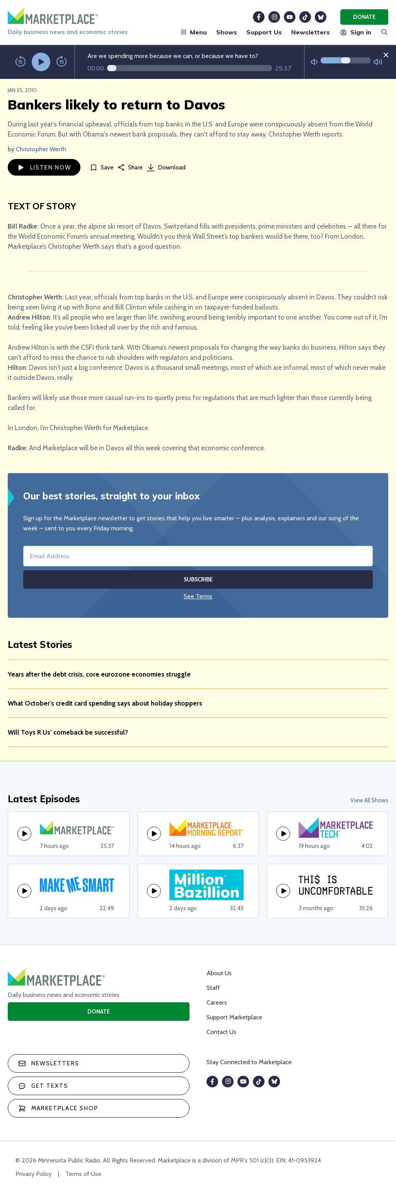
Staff (213, 987)
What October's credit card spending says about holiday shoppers (105, 703)
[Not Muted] (314, 62)
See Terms (198, 596)
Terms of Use (83, 1174)
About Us (219, 973)
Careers (217, 1002)
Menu (194, 32)
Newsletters (310, 32)
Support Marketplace (234, 1017)
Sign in (355, 32)
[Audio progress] (189, 68)
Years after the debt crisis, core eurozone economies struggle (99, 674)
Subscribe (198, 579)
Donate (364, 17)
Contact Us (221, 1032)
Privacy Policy (33, 1174)
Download (166, 167)
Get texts (43, 1086)
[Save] (102, 167)
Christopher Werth (41, 149)
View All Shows (369, 800)
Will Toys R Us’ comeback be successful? (68, 732)
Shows (226, 32)
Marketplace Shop (58, 1108)
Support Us (264, 32)
